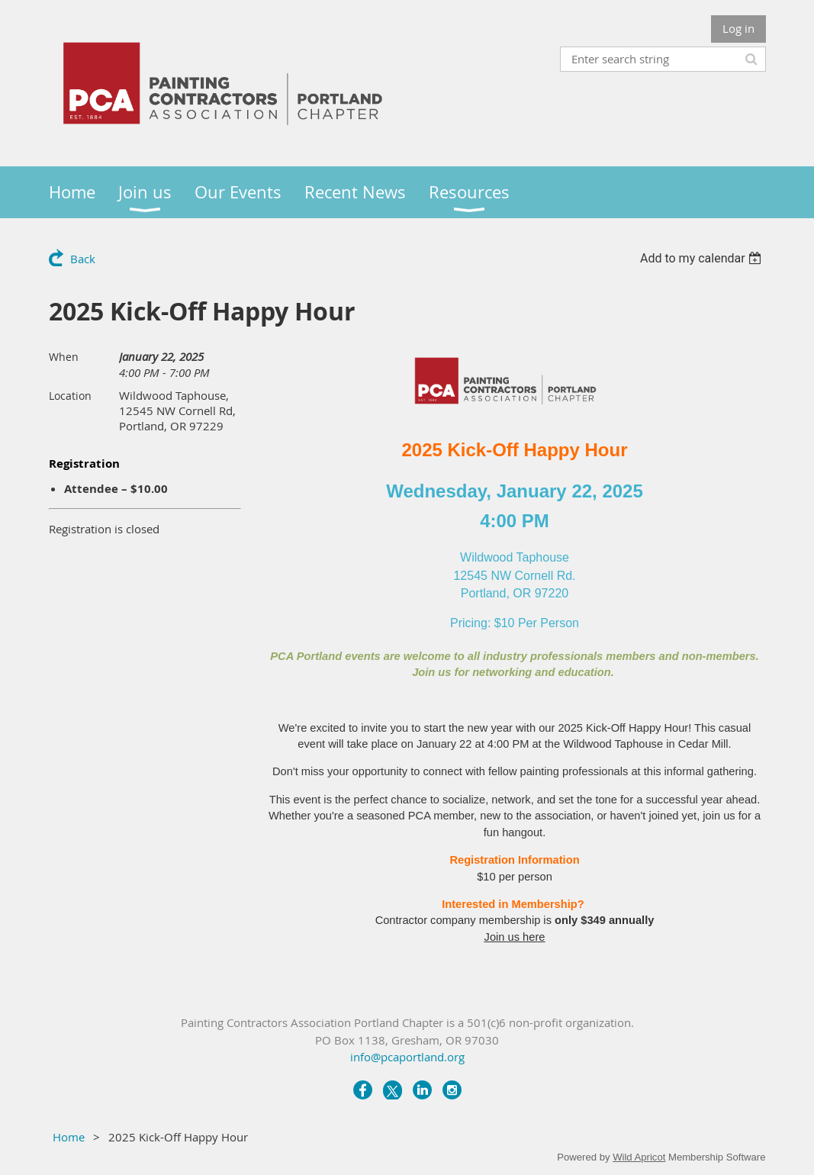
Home (69, 1136)
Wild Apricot (639, 1157)
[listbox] (703, 258)
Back (82, 258)
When (64, 356)
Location (70, 395)
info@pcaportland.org (407, 1056)
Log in (738, 28)
